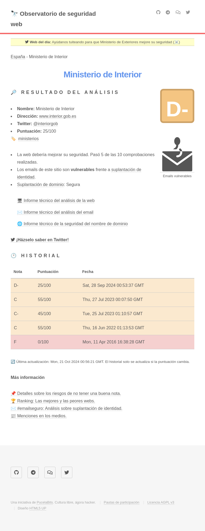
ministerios (28, 138)
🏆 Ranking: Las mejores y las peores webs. (53, 401)
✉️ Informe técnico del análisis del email (55, 212)
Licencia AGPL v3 (160, 502)
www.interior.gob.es (57, 116)
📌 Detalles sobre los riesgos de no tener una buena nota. (66, 393)
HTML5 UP (37, 508)
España (18, 56)
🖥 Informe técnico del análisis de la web (55, 200)
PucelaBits (45, 502)
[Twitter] (40, 239)
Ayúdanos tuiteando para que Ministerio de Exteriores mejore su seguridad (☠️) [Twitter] (115, 42)
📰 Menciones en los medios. (38, 416)
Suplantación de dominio (40, 184)
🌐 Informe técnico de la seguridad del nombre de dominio (72, 223)
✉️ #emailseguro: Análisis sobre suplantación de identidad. (66, 408)
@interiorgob (45, 123)
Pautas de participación (121, 502)
